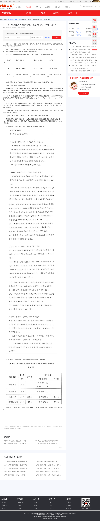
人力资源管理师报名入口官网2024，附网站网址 (18, 443)
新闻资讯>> (18, 19)
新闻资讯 (28, 13)
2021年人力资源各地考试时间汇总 (80, 52)
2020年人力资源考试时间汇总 (79, 68)
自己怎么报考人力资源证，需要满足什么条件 (49, 471)
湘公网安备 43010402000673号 (56, 515)
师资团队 (67, 7)
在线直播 (47, 7)
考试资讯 (28, 7)
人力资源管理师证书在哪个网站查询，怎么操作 (49, 443)
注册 (90, 1)
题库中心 (38, 7)
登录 (86, 1)
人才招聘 (68, 502)
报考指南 (42, 13)
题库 (14, 1)
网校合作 (36, 502)
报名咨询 (20, 502)
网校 (1, 1)
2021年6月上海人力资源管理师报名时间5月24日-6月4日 (35, 19)
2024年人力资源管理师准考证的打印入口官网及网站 (50, 441)
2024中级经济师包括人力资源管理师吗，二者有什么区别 (20, 471)
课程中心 (19, 7)
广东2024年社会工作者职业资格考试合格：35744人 (19, 441)
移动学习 (52, 508)
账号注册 (4, 502)
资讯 (10, 1)
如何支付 (4, 508)
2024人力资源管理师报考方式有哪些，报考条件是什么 (20, 468)
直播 (18, 1)
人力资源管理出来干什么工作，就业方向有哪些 (50, 468)
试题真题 (69, 13)
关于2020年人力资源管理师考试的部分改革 (83, 71)
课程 (5, 1)
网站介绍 (68, 505)
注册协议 (4, 505)
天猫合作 (36, 508)
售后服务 (20, 505)
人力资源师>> (11, 19)
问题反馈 (20, 508)
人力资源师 (6, 13)
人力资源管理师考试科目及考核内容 (46, 461)
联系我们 (68, 508)
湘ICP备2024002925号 (41, 515)
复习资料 (56, 13)
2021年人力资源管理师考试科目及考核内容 (83, 46)
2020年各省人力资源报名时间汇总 (80, 49)
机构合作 (57, 7)
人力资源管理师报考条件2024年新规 (14, 475)
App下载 (72, 1)
